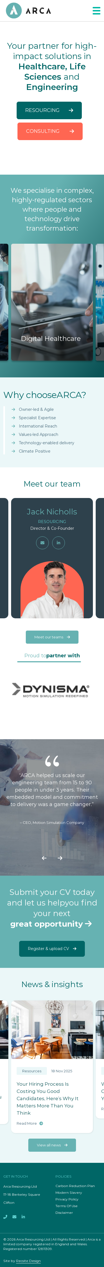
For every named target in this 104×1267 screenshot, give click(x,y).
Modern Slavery (68, 1192)
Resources (31, 1071)
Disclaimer (64, 1212)
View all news (52, 1145)
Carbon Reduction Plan (75, 1186)
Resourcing (49, 110)
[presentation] (44, 858)
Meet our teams (52, 637)
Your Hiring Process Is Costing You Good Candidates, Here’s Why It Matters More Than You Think (47, 1098)
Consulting (50, 131)
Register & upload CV (52, 948)
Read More (30, 1123)
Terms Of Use (66, 1206)
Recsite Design (28, 1261)
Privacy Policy (66, 1199)
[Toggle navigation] (96, 10)
